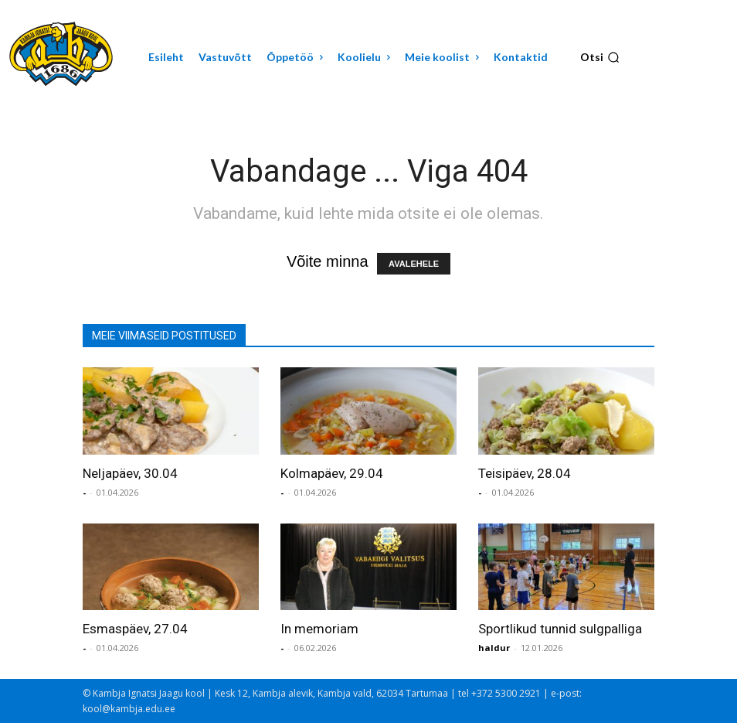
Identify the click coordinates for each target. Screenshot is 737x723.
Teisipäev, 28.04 (524, 473)
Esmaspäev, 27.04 (135, 628)
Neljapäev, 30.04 (130, 473)
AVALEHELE (414, 263)
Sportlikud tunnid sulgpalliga (560, 628)
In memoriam (319, 628)
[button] (600, 57)
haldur (494, 647)
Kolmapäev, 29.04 (331, 473)
